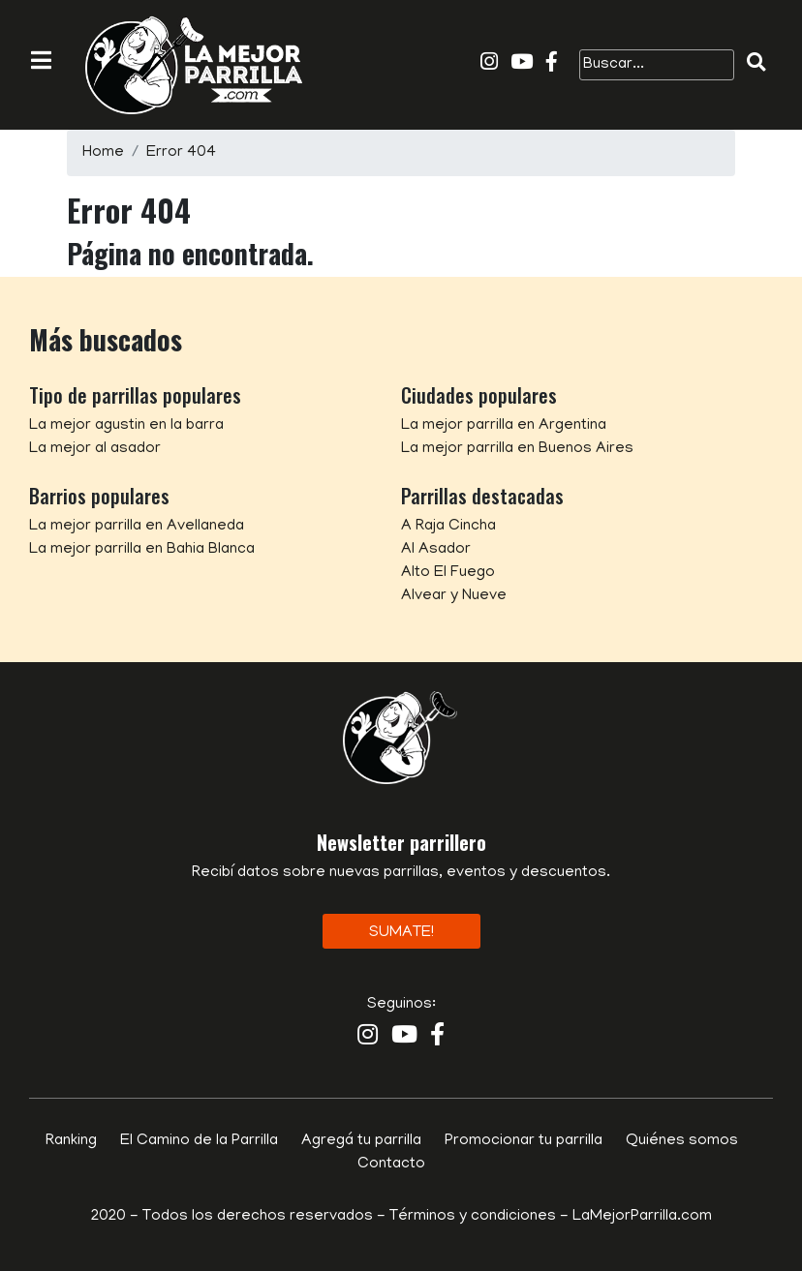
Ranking (71, 1141)
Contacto (391, 1164)
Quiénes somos (682, 1141)
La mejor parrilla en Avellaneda (136, 526)
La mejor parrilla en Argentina (503, 426)
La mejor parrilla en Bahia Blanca (142, 550)
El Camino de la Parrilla (199, 1141)
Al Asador (436, 550)
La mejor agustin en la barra (126, 426)
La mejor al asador (95, 449)
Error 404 (181, 153)
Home (103, 153)
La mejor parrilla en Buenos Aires (517, 449)
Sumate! (401, 933)
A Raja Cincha (448, 526)
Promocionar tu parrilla (523, 1141)
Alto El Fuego (448, 573)
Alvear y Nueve (454, 596)
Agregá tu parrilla (361, 1141)
